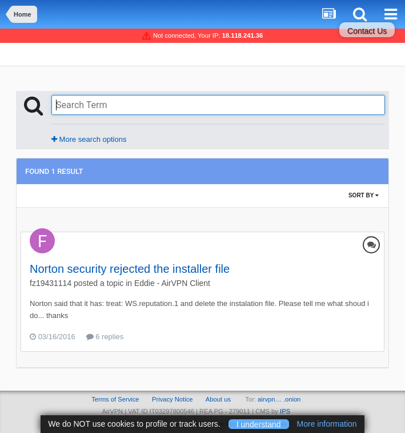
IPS (285, 411)
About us (218, 399)
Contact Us (367, 30)
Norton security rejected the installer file (130, 269)
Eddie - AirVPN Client (172, 283)
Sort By (363, 195)
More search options (88, 139)
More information (327, 423)
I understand (258, 423)
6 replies (105, 336)
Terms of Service (115, 399)
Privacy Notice (172, 399)
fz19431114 (50, 283)
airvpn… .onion (279, 399)
